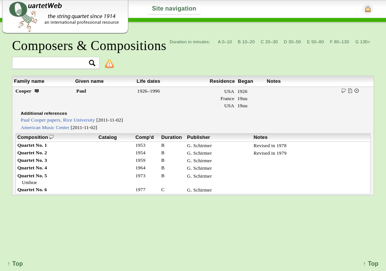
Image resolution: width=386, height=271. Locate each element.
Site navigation (174, 8)
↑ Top (370, 263)
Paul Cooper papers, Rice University (58, 120)
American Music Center (45, 127)
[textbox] (52, 63)
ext (37, 90)
